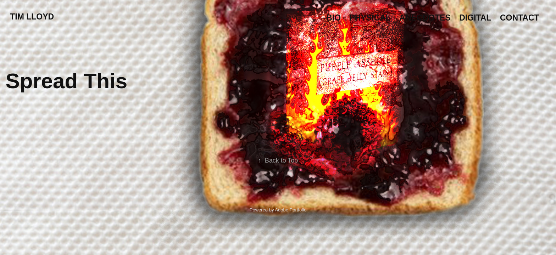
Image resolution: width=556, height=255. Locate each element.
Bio (333, 17)
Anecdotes (424, 17)
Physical (370, 17)
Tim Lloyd (32, 16)
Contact (519, 17)
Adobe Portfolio (290, 209)
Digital (475, 17)
